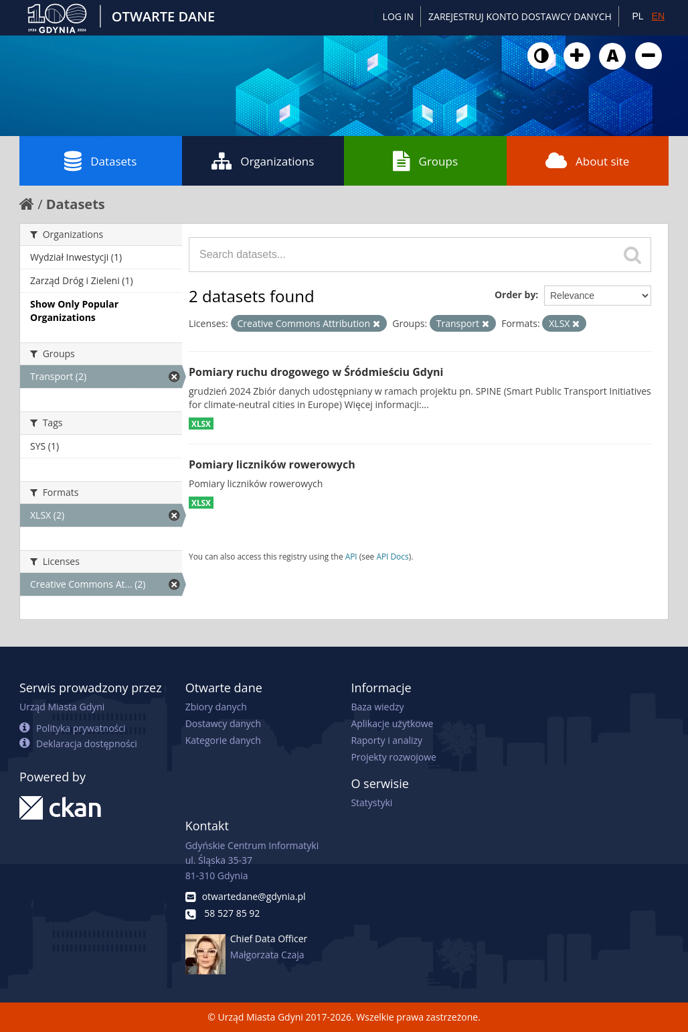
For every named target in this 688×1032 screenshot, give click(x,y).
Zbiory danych (216, 706)
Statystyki (371, 802)
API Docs (392, 556)
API (351, 556)
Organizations (262, 161)
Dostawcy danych (223, 723)
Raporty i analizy (386, 740)
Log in (398, 16)
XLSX (201, 423)
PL (637, 16)
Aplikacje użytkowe (392, 723)
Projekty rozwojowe (393, 757)
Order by (515, 294)
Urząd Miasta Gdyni (61, 706)
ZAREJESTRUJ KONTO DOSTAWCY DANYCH (520, 16)
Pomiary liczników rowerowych (272, 464)
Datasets (100, 161)
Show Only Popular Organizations (74, 311)
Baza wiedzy (377, 706)
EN (658, 16)
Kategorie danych (223, 740)
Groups (425, 161)
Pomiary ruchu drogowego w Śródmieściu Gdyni (316, 372)
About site (587, 161)
